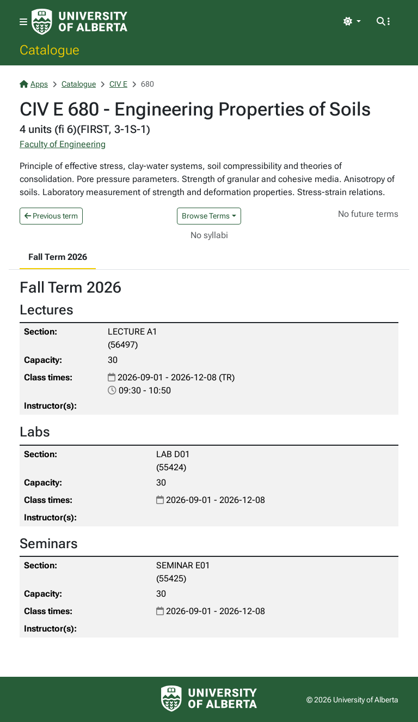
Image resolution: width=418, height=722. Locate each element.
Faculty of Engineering (63, 144)
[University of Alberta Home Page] (79, 22)
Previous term (51, 215)
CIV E (118, 84)
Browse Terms (206, 215)
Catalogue (49, 50)
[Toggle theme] (352, 21)
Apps (34, 84)
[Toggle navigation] (23, 22)
